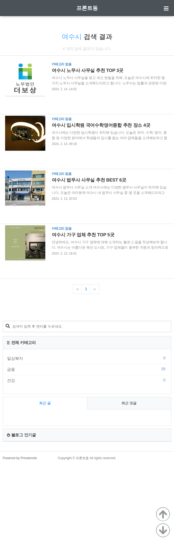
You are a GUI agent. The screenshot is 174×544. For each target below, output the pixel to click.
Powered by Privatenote (20, 533)
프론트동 (87, 8)
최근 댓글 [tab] (128, 478)
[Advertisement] (87, 349)
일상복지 (87, 433)
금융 (87, 444)
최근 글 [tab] (45, 478)
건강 (87, 455)
